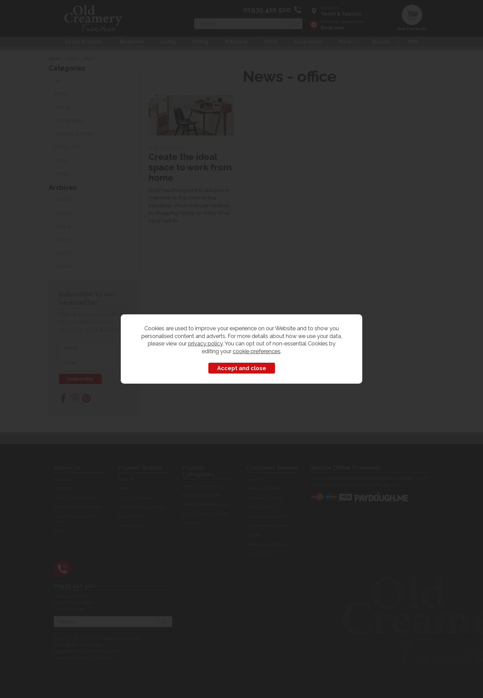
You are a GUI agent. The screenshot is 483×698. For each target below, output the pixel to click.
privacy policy (205, 343)
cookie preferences (256, 351)
